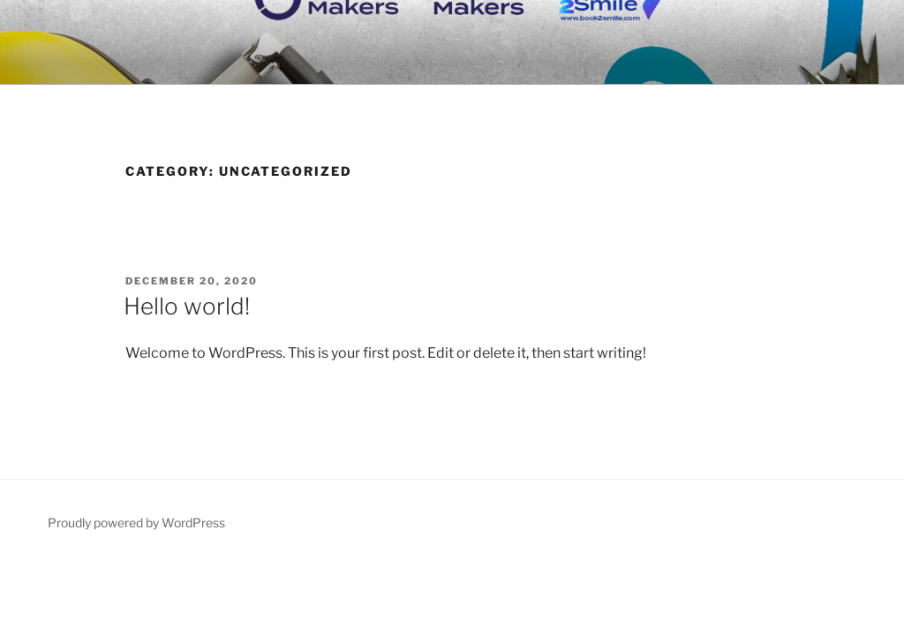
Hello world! (187, 306)
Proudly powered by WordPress (136, 522)
